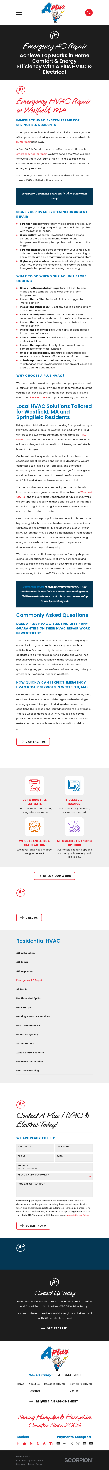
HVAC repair (23, 142)
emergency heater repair (31, 154)
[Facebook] (18, 1443)
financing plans (38, 397)
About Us (34, 1384)
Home (20, 1384)
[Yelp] (31, 1443)
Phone (21, 1156)
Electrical (34, 1390)
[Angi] (44, 1443)
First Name (24, 1146)
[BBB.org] (37, 1443)
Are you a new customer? (33, 1175)
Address (23, 1165)
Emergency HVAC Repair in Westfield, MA (53, 106)
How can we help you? (31, 1184)
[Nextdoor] (50, 1443)
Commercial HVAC (81, 1384)
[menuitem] (54, 954)
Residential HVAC (54, 1384)
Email (60, 1156)
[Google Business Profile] (24, 1443)
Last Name (63, 1146)
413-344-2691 (69, 1375)
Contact (75, 1390)
